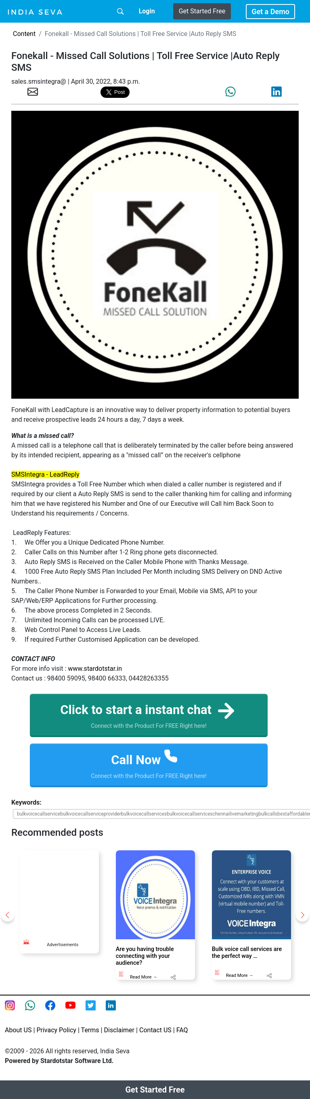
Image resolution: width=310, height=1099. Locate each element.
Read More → (143, 978)
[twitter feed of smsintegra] (96, 1012)
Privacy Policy (56, 1031)
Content (24, 34)
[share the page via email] (32, 91)
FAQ (182, 1031)
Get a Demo (270, 11)
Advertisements (62, 946)
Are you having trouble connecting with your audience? (145, 957)
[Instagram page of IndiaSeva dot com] (15, 1012)
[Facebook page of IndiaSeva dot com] (55, 1012)
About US (18, 1031)
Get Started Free (202, 11)
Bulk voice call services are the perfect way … (247, 954)
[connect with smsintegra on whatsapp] (35, 1012)
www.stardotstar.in (95, 668)
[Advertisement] (68, 892)
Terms (90, 1031)
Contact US (155, 1031)
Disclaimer (119, 1031)
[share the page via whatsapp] (230, 92)
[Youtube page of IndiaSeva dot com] (75, 1012)
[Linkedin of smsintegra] (116, 1012)
